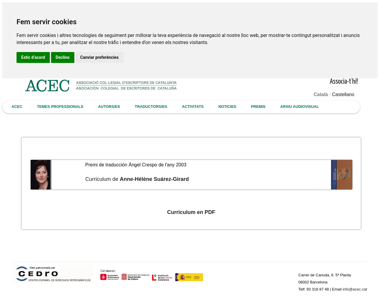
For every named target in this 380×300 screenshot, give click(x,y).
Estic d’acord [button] (33, 57)
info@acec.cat (355, 289)
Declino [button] (63, 57)
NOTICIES (227, 106)
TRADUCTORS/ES (151, 106)
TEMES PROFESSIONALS (60, 106)
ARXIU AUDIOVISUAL (299, 106)
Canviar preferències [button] (99, 57)
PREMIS (258, 106)
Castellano (343, 94)
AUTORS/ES (109, 106)
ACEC (17, 106)
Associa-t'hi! (344, 81)
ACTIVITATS (193, 106)
